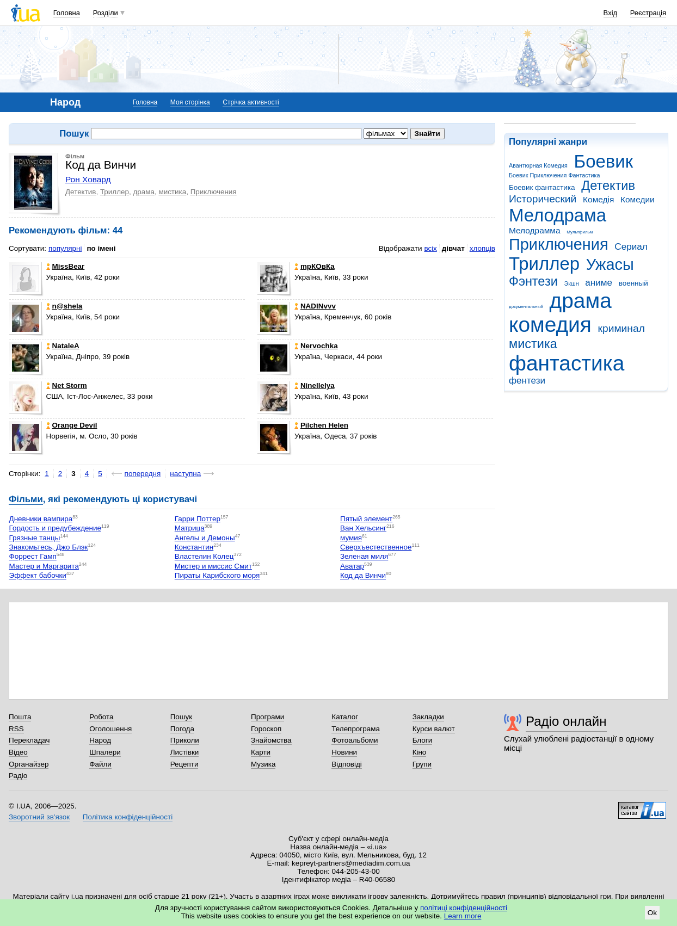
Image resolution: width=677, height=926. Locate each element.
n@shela (64, 306)
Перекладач (29, 740)
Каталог (344, 717)
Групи (422, 764)
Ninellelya (314, 385)
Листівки (184, 752)
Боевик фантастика (542, 187)
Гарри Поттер (197, 519)
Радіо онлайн (566, 721)
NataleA (62, 346)
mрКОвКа (314, 266)
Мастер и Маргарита (44, 566)
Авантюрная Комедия (538, 165)
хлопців (482, 248)
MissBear (65, 266)
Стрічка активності (251, 102)
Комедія (598, 199)
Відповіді (346, 764)
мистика (533, 344)
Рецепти (184, 764)
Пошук (181, 717)
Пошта (20, 717)
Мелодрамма (535, 230)
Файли (100, 764)
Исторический (542, 199)
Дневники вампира (41, 519)
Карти (260, 752)
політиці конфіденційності (463, 908)
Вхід (611, 13)
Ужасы (610, 264)
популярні (65, 248)
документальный (526, 306)
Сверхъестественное (375, 547)
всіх (430, 248)
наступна (185, 474)
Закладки (428, 717)
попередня (143, 474)
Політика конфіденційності (128, 817)
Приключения (558, 244)
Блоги (423, 740)
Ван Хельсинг (363, 528)
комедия (550, 324)
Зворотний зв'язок (39, 817)
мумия (351, 538)
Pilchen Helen (321, 425)
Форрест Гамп (33, 557)
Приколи (184, 740)
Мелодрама (557, 215)
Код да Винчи (363, 576)
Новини (344, 752)
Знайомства (271, 740)
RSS (16, 729)
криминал (621, 328)
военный (633, 283)
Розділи (105, 13)
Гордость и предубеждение (55, 528)
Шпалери (104, 752)
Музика (263, 764)
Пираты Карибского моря (217, 576)
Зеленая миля (364, 557)
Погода (182, 729)
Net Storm (66, 385)
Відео (18, 752)
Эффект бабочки (37, 576)
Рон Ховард (88, 179)
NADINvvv (315, 306)
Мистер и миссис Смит (213, 566)
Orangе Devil (71, 425)
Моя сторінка (190, 102)
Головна (66, 13)
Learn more (463, 916)
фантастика (566, 363)
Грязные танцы (34, 538)
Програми (267, 717)
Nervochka (316, 346)
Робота (101, 717)
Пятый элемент (366, 519)
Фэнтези (533, 281)
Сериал (630, 247)
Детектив (608, 185)
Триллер (544, 264)
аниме (598, 282)
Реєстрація (648, 13)
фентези (527, 380)
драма (581, 300)
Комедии (637, 199)
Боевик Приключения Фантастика (554, 175)
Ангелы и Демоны (205, 538)
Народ (100, 740)
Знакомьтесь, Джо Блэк (48, 547)
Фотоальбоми (354, 740)
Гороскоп (266, 729)
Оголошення (110, 729)
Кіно (420, 752)
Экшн (571, 283)
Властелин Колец (204, 557)
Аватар (352, 566)
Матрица (190, 528)
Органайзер (28, 764)
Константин (194, 547)
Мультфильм (580, 232)
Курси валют (434, 729)
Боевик (603, 161)
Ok (652, 913)
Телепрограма (355, 729)
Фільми (26, 499)
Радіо (18, 775)
